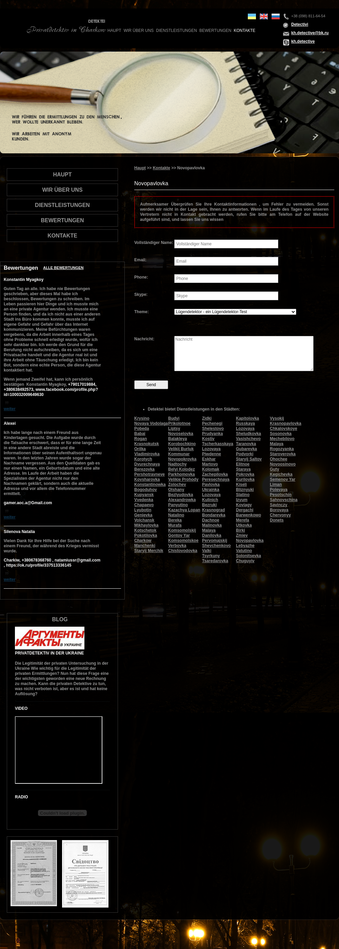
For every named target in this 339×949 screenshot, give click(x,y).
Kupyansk (144, 494)
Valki (206, 550)
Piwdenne (211, 454)
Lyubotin (142, 510)
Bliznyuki (245, 489)
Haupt (114, 30)
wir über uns (139, 30)
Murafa (174, 525)
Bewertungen (215, 30)
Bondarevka (213, 515)
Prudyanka (212, 433)
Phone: (141, 277)
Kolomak (210, 469)
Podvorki (244, 454)
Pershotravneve (149, 474)
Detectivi (299, 24)
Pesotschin (281, 494)
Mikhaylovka (146, 525)
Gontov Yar (179, 535)
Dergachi (244, 510)
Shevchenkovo (216, 545)
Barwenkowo (248, 515)
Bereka (175, 520)
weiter (10, 408)
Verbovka (177, 545)
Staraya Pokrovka (245, 472)
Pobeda (141, 428)
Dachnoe (210, 520)
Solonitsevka (248, 555)
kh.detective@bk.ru (309, 33)
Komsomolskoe (183, 540)
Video (21, 708)
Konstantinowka (150, 484)
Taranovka (246, 443)
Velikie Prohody (183, 479)
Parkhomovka (181, 474)
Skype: (140, 294)
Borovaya (279, 510)
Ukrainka (210, 489)
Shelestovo (213, 428)
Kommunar (179, 454)
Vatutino (244, 550)
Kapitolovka (247, 418)
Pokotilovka (145, 535)
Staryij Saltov (249, 459)
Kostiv (208, 438)
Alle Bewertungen (63, 268)
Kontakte (244, 30)
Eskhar (209, 459)
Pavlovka (211, 484)
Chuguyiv (245, 560)
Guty (274, 469)
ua (252, 16)
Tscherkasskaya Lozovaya (217, 446)
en (264, 16)
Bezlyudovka (180, 494)
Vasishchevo (248, 438)
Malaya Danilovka (211, 533)
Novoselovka (180, 433)
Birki (240, 530)
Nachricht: (144, 339)
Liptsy (174, 428)
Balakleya (177, 438)
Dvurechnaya (147, 464)
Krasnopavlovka (285, 423)
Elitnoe (243, 464)
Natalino (176, 515)
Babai (139, 433)
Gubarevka (246, 449)
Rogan (140, 438)
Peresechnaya (216, 479)
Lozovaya (211, 494)
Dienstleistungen (176, 30)
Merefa (242, 520)
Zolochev (177, 484)
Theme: (141, 311)
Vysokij (277, 418)
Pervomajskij (214, 540)
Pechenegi (212, 423)
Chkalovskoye (283, 428)
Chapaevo (144, 504)
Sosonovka (281, 433)
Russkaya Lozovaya (245, 426)
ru (276, 16)
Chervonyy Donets (280, 518)
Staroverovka (283, 454)
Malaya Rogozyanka (282, 446)
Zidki (207, 418)
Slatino (243, 494)
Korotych (143, 459)
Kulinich (210, 499)
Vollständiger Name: (153, 242)
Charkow (143, 540)
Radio (21, 797)
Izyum (241, 499)
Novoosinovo (283, 464)
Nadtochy (177, 464)
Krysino (141, 418)
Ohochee (278, 459)
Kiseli (241, 484)
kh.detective (303, 41)
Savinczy (278, 504)
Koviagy (244, 504)
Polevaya (278, 489)
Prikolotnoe (179, 423)
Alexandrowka (182, 499)
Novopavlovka (249, 540)
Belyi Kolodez (181, 469)
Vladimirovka (147, 454)
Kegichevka (281, 474)
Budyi (173, 418)
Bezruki (209, 504)
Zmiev (242, 535)
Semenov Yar (282, 479)
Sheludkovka (248, 433)
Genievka (143, 515)
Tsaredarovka (215, 560)
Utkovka (244, 525)
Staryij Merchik (148, 550)
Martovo (210, 464)
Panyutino (178, 504)
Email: (140, 260)
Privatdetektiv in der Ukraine (49, 653)
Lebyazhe (245, 545)
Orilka (140, 449)
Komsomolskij (182, 530)
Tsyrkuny (211, 555)
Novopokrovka (182, 459)
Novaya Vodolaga (151, 423)
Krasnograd (213, 510)
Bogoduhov (145, 489)
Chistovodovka (182, 550)
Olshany (176, 489)
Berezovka (144, 469)
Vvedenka (143, 499)
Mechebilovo (282, 438)
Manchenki (144, 545)
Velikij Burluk (181, 449)
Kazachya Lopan (184, 510)
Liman (276, 484)
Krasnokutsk (146, 443)
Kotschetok (145, 530)
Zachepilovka (215, 474)
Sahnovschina (283, 499)
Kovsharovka (147, 479)
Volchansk (144, 520)
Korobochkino (182, 443)
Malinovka (212, 525)
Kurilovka (245, 479)
